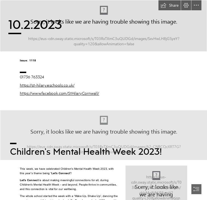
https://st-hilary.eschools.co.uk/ (47, 85)
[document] (103, 100)
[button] (169, 5)
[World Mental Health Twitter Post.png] (103, 135)
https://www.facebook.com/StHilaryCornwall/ (59, 93)
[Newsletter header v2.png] (103, 26)
